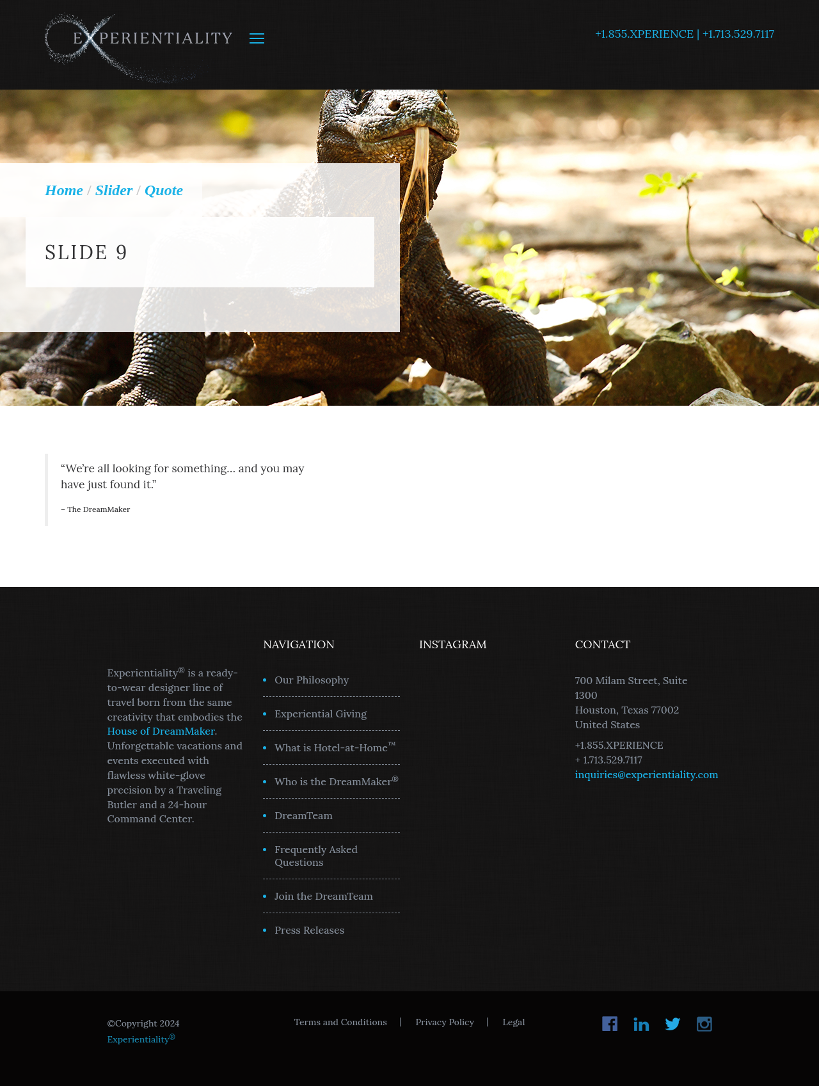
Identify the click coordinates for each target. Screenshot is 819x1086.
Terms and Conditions (340, 1022)
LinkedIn (641, 1024)
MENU (257, 38)
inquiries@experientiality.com (647, 774)
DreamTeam (303, 815)
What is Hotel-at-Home (335, 747)
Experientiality (139, 45)
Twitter (673, 1024)
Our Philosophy (311, 679)
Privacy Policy (444, 1022)
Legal (514, 1022)
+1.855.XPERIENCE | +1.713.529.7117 (684, 33)
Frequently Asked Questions (316, 855)
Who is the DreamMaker (336, 781)
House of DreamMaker (161, 730)
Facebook (610, 1024)
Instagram (704, 1024)
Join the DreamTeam (323, 896)
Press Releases (309, 929)
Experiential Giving (320, 713)
